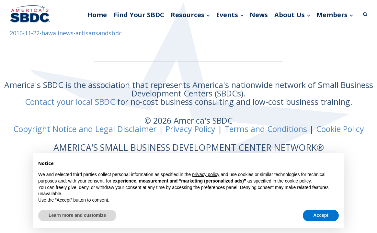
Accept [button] (320, 215)
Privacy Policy (190, 128)
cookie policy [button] (298, 180)
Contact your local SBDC (70, 101)
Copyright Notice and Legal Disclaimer (84, 128)
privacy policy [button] (205, 174)
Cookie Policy (340, 128)
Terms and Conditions (265, 128)
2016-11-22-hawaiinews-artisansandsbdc (66, 33)
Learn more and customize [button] (77, 215)
